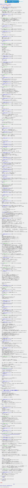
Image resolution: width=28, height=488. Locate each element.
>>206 (2, 166)
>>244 (2, 373)
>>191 (2, 120)
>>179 (2, 84)
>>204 (2, 160)
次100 (11, 485)
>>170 (2, 26)
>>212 (2, 195)
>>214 (2, 201)
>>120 (5, 176)
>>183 (2, 87)
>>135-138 (5, 211)
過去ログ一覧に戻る (3, 485)
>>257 (2, 431)
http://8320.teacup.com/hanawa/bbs (6, 391)
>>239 (2, 341)
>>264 (2, 479)
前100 (9, 485)
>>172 (2, 34)
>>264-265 (3, 476)
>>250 (2, 413)
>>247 (2, 385)
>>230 (2, 295)
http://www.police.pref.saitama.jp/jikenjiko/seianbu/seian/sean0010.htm (11, 434)
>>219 (2, 234)
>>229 (2, 291)
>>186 (2, 113)
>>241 (2, 349)
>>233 (2, 307)
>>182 (2, 175)
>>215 (2, 198)
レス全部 (7, 485)
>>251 (2, 404)
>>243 (2, 375)
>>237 (2, 319)
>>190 (2, 110)
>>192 (2, 128)
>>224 (7, 424)
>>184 (2, 95)
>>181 (2, 78)
